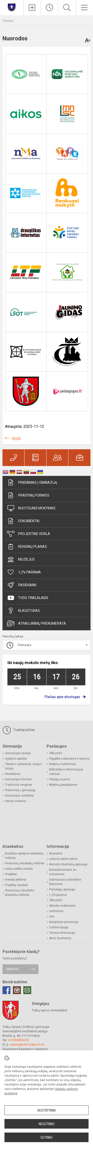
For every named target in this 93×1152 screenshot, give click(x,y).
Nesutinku (47, 1124)
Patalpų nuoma (59, 779)
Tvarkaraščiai (18, 730)
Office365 (55, 753)
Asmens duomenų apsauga (68, 864)
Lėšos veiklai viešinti (19, 868)
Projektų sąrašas (16, 885)
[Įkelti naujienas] (32, 7)
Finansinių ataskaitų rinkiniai (24, 863)
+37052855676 (18, 1040)
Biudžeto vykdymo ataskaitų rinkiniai (24, 856)
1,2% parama (24, 572)
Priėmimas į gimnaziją (32, 482)
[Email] (27, 990)
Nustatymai (46, 1110)
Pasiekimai (21, 585)
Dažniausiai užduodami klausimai (65, 882)
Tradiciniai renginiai (18, 784)
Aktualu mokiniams (62, 905)
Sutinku (46, 1137)
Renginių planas (27, 547)
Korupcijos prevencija (63, 922)
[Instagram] (17, 990)
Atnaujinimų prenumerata (36, 623)
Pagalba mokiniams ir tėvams (69, 758)
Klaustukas (23, 611)
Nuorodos (55, 853)
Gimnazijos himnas (18, 779)
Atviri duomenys (60, 938)
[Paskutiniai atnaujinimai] (49, 7)
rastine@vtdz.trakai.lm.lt (27, 1044)
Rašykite (12, 969)
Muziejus (21, 559)
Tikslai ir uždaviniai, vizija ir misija (23, 766)
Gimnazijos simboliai (19, 795)
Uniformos (56, 911)
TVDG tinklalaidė (27, 598)
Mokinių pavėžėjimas (63, 784)
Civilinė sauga (58, 927)
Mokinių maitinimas (62, 764)
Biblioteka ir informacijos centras (66, 772)
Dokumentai (23, 521)
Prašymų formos (28, 495)
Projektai (11, 874)
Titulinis (7, 21)
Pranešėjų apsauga (62, 889)
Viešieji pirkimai (15, 879)
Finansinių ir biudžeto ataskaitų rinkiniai (19, 893)
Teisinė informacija (62, 933)
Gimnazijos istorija (18, 753)
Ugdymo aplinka (16, 758)
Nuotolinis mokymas (31, 508)
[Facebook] (6, 990)
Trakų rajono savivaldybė (49, 1010)
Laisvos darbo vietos (63, 859)
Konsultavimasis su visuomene (62, 872)
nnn (51, 916)
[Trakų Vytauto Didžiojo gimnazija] (12, 7)
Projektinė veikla (28, 534)
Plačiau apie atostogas (62, 697)
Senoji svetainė (15, 801)
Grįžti (16, 438)
